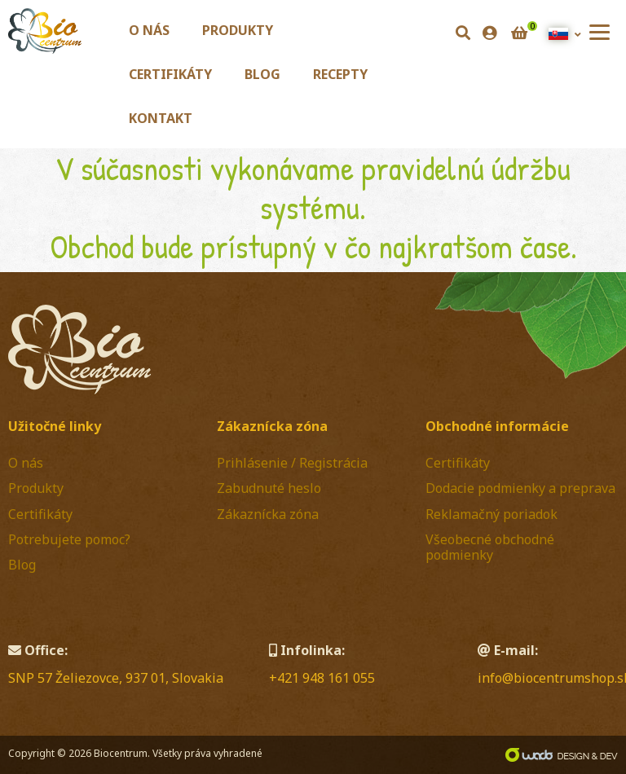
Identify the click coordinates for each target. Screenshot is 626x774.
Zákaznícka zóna (268, 514)
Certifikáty (170, 74)
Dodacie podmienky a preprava (520, 488)
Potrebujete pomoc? (69, 539)
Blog (262, 74)
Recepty (340, 74)
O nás (149, 30)
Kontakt (160, 118)
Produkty (237, 30)
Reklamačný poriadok (491, 514)
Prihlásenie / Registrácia (292, 463)
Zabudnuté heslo (269, 488)
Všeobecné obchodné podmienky (489, 547)
